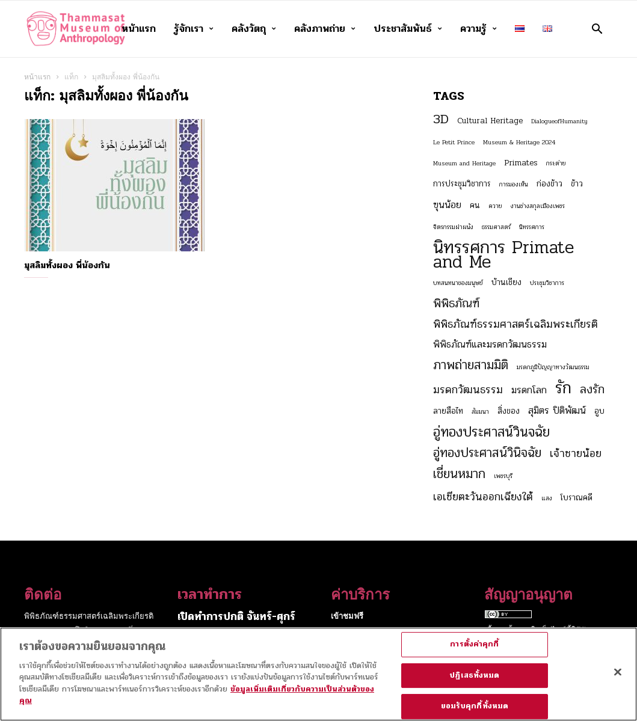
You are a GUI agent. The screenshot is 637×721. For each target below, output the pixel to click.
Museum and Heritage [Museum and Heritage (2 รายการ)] (464, 163)
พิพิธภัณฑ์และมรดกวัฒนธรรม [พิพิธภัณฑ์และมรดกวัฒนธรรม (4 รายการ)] (490, 344)
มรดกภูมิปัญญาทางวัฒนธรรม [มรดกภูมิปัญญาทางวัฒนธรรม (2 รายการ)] (553, 367)
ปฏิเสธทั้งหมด (474, 682)
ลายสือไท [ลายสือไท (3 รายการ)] (448, 411)
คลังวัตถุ (254, 29)
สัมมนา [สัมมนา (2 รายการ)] (480, 412)
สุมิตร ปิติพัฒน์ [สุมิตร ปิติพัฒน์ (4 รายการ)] (557, 410)
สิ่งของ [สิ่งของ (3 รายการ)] (508, 411)
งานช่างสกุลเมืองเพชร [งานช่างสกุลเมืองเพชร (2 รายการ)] (538, 206)
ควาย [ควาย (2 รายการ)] (495, 206)
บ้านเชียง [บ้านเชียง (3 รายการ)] (506, 282)
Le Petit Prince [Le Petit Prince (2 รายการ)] (454, 142)
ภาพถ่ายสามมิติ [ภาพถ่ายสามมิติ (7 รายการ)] (470, 365)
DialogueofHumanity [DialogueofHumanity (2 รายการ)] (559, 121)
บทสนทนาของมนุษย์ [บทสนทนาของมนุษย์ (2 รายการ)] (458, 283)
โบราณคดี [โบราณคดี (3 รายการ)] (576, 497)
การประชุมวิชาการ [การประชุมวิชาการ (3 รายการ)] (462, 183)
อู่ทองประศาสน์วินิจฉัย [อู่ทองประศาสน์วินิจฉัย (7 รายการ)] (487, 453)
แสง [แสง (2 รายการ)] (546, 498)
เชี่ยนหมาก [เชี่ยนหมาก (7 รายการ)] (459, 474)
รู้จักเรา (194, 29)
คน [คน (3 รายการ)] (475, 205)
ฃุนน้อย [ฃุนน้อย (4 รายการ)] (447, 205)
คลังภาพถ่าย (324, 29)
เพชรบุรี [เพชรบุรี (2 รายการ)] (503, 476)
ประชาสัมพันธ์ (408, 29)
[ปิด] (618, 679)
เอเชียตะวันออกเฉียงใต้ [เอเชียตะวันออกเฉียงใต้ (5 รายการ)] (483, 496)
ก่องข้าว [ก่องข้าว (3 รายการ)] (549, 183)
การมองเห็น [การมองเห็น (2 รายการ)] (513, 184)
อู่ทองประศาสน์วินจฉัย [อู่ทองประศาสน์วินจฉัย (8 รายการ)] (491, 432)
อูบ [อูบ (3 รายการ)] (599, 411)
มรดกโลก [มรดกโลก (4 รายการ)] (529, 390)
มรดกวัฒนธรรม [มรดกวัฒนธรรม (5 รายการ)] (468, 389)
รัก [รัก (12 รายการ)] (563, 388)
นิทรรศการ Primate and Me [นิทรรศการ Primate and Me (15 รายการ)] (503, 255)
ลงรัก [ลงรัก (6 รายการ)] (592, 389)
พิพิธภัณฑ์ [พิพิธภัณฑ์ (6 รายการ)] (456, 303)
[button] (597, 28)
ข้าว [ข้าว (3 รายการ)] (577, 183)
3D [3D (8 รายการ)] (441, 119)
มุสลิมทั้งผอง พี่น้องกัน (67, 265)
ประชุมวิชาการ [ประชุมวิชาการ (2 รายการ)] (547, 283)
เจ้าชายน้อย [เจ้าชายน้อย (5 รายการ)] (576, 453)
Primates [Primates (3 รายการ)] (521, 162)
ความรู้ (478, 29)
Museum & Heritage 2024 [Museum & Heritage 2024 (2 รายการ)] (519, 142)
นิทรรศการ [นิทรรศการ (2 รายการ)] (531, 227)
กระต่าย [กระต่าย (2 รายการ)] (556, 163)
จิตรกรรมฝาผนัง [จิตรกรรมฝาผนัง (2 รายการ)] (453, 227)
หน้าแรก (139, 28)
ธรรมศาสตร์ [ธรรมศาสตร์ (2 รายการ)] (496, 227)
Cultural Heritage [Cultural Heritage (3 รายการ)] (490, 120)
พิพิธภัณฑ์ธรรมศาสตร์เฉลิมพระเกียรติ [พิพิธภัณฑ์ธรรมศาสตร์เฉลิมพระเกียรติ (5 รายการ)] (515, 324)
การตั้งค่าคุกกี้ (474, 651)
